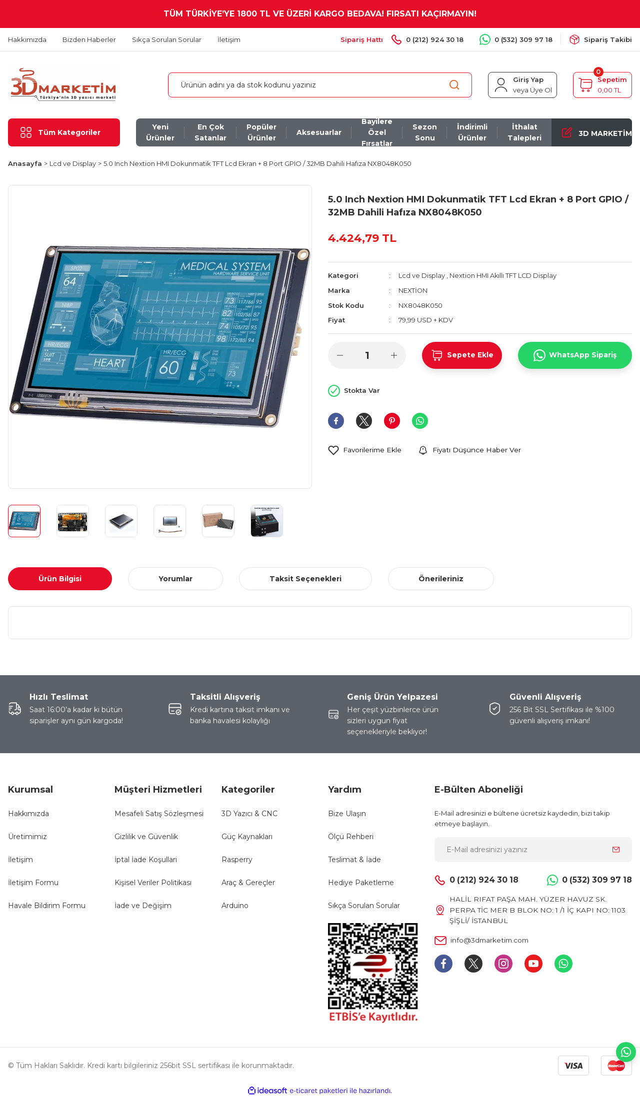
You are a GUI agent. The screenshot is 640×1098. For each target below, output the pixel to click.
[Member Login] (522, 85)
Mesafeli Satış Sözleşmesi (159, 813)
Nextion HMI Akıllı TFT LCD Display (504, 275)
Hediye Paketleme (361, 882)
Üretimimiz (27, 836)
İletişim (20, 859)
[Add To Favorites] (365, 449)
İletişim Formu (33, 882)
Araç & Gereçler (248, 882)
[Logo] (64, 84)
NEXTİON (413, 290)
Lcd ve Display (421, 275)
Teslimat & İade (354, 859)
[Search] (320, 84)
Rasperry (237, 859)
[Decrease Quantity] (340, 354)
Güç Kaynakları (247, 836)
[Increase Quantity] (394, 354)
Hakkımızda (28, 813)
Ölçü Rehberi (351, 836)
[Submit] (616, 849)
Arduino (235, 905)
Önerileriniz (441, 578)
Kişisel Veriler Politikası (153, 882)
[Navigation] (64, 132)
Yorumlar (175, 578)
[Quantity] (367, 354)
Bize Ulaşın (347, 813)
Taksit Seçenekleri (306, 578)
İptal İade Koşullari (145, 859)
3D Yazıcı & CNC (250, 813)
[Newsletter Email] (533, 849)
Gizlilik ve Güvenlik (146, 836)
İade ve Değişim (143, 905)
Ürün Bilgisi (60, 578)
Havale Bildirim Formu (47, 905)
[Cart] (602, 85)
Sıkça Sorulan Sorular (364, 905)
